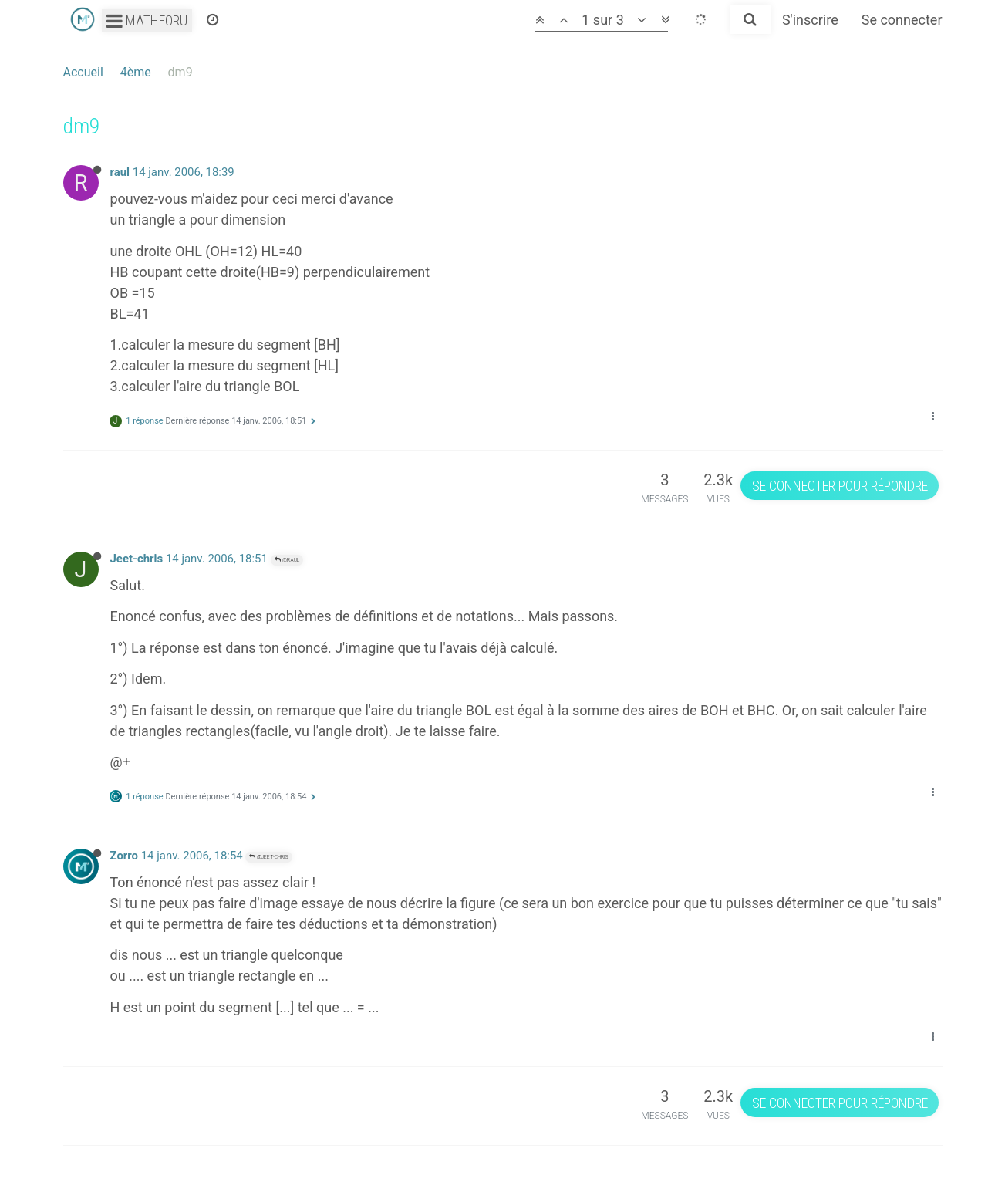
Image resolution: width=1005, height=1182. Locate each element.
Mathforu (146, 20)
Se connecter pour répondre (840, 486)
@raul (287, 559)
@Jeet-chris (268, 856)
